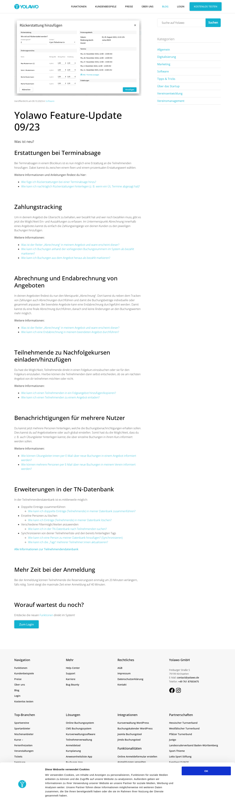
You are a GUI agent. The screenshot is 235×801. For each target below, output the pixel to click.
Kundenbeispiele (105, 6)
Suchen (213, 22)
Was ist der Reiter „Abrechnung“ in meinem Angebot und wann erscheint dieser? (70, 245)
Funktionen (79, 6)
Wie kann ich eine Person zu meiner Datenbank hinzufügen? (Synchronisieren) (75, 538)
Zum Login (27, 624)
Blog (165, 6)
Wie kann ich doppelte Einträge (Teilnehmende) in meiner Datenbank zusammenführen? (82, 511)
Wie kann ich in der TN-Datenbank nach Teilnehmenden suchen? (67, 529)
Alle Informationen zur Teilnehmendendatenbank (46, 549)
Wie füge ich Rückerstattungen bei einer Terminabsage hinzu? (58, 182)
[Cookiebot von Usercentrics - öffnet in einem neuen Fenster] (22, 794)
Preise (129, 6)
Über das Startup (168, 86)
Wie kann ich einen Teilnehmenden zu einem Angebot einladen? (60, 397)
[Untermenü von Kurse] (22, 739)
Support (70, 673)
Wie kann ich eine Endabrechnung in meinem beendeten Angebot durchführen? (70, 332)
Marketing (163, 64)
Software (50, 101)
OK (206, 755)
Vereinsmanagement (170, 101)
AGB (120, 668)
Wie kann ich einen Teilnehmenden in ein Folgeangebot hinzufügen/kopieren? (68, 393)
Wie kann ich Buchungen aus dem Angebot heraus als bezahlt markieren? (65, 258)
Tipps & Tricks (166, 79)
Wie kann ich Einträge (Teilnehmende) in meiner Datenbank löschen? (70, 520)
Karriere (70, 679)
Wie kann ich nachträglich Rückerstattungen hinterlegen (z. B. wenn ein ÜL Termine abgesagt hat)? (80, 186)
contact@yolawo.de (188, 677)
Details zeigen (183, 794)
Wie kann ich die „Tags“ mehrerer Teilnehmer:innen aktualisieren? (68, 542)
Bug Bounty (72, 684)
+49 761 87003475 (188, 681)
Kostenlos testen (205, 6)
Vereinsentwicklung (170, 93)
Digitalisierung (166, 57)
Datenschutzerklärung (130, 679)
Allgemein (163, 49)
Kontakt (122, 684)
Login (180, 6)
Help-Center (73, 668)
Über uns (147, 6)
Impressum (124, 673)
